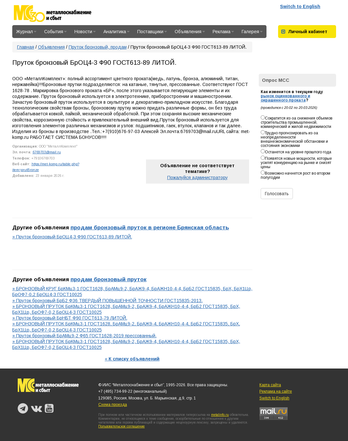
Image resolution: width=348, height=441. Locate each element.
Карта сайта (270, 385)
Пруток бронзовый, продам (98, 47)
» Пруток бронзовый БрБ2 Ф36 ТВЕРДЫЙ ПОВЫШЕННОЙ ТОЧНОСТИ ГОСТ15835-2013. (107, 300)
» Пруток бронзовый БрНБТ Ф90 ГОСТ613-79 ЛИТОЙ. (69, 318)
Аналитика (116, 31)
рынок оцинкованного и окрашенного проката (285, 98)
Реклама (223, 31)
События (55, 31)
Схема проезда (112, 404)
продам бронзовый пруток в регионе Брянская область (150, 227)
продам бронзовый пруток (109, 279)
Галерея (252, 31)
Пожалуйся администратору (197, 177)
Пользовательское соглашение (121, 426)
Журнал (26, 31)
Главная (25, 47)
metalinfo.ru (220, 415)
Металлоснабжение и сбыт (61, 13)
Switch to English (300, 6)
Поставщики (152, 31)
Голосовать (277, 193)
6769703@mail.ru (47, 152)
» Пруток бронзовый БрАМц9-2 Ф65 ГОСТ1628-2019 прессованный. (84, 335)
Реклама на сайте (275, 391)
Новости (85, 31)
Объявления (190, 31)
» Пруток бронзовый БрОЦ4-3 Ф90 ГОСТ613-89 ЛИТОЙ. (72, 236)
